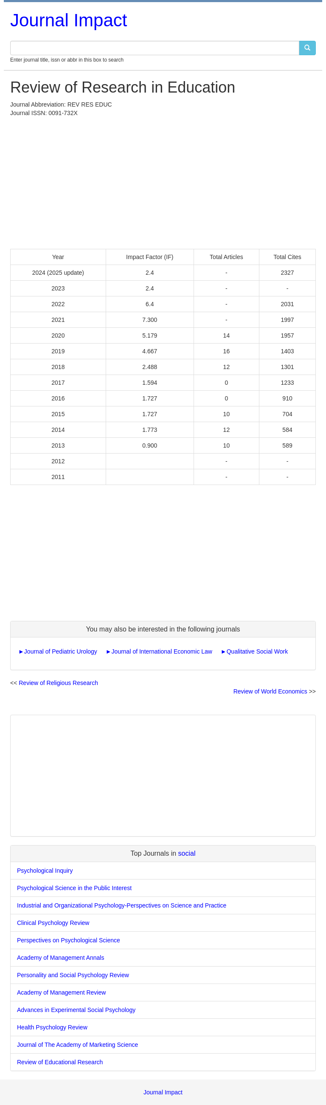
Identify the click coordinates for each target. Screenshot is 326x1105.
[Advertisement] (163, 180)
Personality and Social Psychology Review (73, 975)
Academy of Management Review (61, 992)
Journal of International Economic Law (162, 651)
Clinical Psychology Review (53, 922)
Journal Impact (68, 20)
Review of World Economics (270, 691)
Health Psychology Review (52, 1027)
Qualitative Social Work (257, 651)
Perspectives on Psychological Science (68, 940)
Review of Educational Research (60, 1062)
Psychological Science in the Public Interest (74, 888)
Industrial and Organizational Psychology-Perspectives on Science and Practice (121, 905)
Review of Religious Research (58, 682)
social (187, 853)
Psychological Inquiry (45, 870)
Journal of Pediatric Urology (60, 651)
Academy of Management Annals (60, 957)
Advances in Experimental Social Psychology (76, 1009)
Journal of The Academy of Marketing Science (77, 1044)
